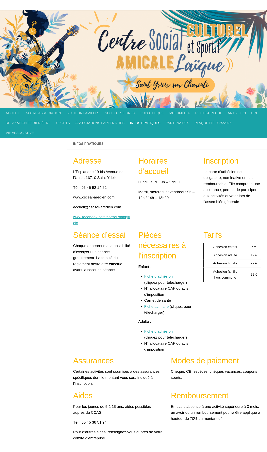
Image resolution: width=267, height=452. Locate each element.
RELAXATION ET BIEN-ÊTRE (28, 123)
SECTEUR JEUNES (117, 5)
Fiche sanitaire (156, 306)
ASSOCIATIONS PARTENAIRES (99, 123)
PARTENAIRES (177, 123)
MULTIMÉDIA (176, 5)
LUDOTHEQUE (149, 5)
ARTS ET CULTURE (240, 5)
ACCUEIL (10, 5)
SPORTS (63, 123)
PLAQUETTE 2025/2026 (213, 123)
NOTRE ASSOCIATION (40, 5)
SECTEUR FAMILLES (79, 5)
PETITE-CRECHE (205, 5)
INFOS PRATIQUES (145, 123)
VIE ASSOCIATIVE (20, 133)
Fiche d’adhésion (158, 276)
